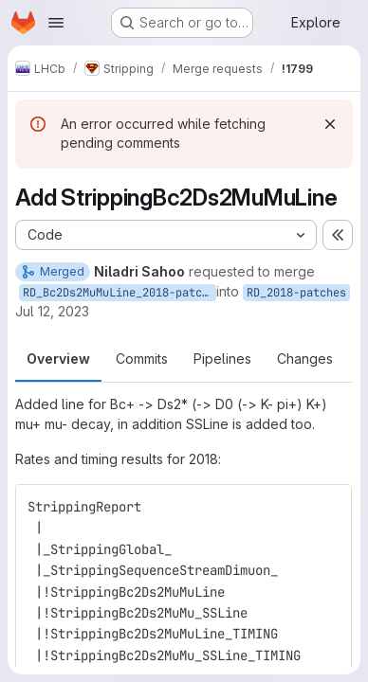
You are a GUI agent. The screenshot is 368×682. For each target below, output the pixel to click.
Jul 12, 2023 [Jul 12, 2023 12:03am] (52, 311)
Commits (142, 358)
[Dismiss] (330, 124)
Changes (305, 358)
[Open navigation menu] (56, 23)
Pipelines (222, 358)
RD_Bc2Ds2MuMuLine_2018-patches (119, 292)
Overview (58, 358)
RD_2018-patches (296, 292)
